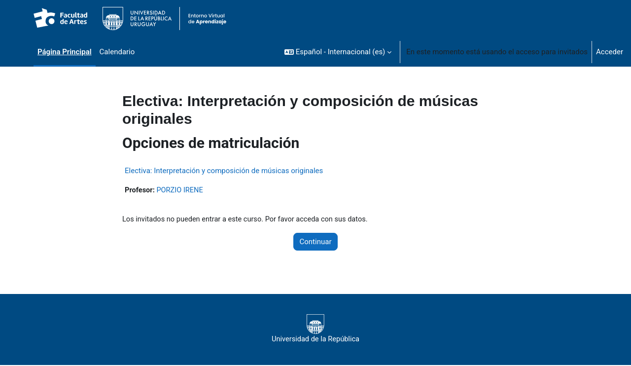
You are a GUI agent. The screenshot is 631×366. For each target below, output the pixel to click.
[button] (338, 52)
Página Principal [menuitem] (64, 51)
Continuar (316, 242)
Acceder (609, 51)
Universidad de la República (315, 329)
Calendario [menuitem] (117, 51)
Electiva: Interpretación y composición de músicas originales (224, 170)
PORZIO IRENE (181, 190)
